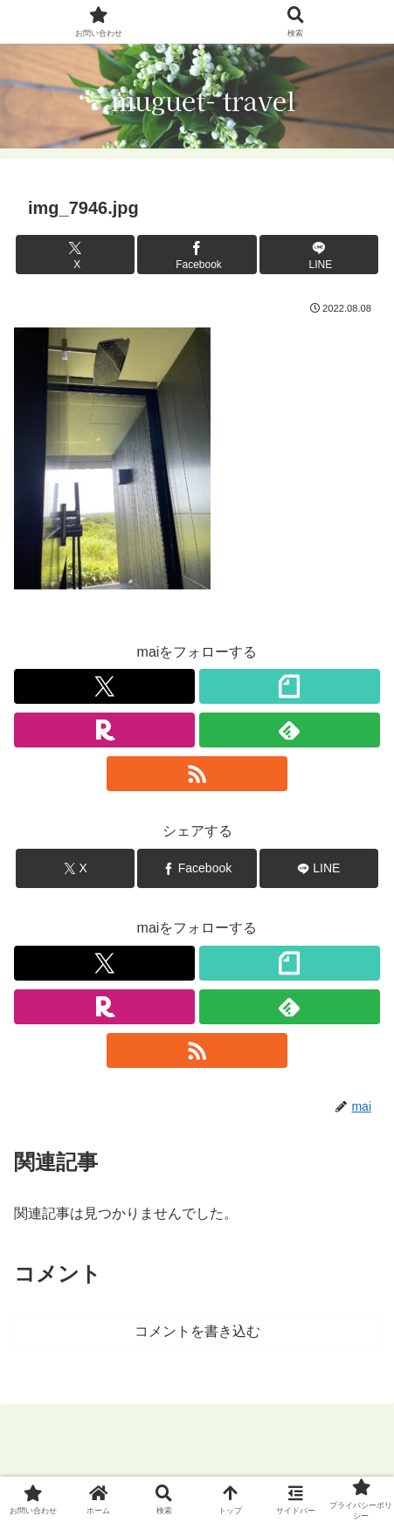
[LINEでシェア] (318, 254)
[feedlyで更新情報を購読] (289, 730)
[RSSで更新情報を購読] (197, 773)
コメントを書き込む (197, 1331)
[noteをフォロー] (289, 686)
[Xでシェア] (75, 254)
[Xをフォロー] (104, 686)
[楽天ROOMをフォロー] (104, 730)
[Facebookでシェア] (196, 254)
